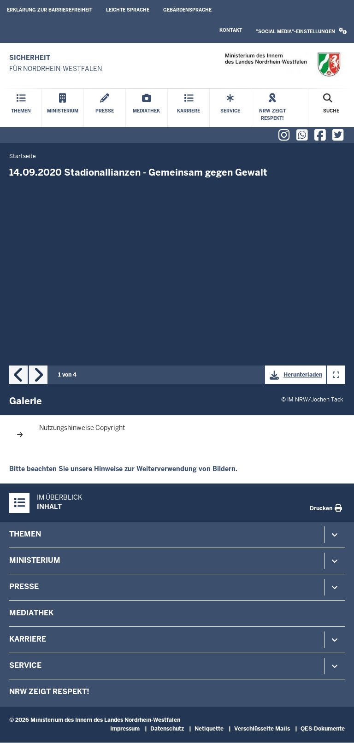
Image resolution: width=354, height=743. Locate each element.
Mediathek (31, 613)
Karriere (27, 639)
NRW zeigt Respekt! (49, 691)
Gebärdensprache (187, 10)
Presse (24, 586)
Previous (18, 375)
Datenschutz (167, 728)
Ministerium (34, 560)
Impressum (125, 728)
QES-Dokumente (323, 728)
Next (38, 375)
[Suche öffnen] (331, 108)
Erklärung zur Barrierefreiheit (49, 10)
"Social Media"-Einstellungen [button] (301, 31)
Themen (25, 534)
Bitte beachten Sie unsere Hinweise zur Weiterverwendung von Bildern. (123, 469)
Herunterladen (293, 375)
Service (25, 665)
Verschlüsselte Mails (262, 728)
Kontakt (230, 30)
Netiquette (209, 728)
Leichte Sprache (127, 10)
